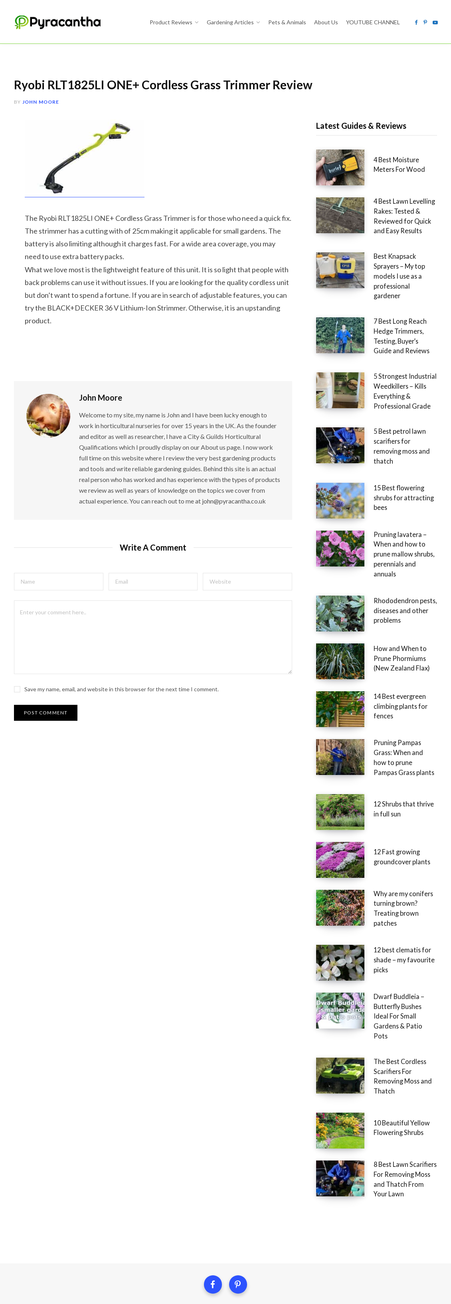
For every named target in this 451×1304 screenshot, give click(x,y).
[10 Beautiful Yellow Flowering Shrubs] (337, 1035)
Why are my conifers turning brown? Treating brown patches (396, 840)
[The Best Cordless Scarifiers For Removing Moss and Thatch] (337, 987)
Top (225, 1287)
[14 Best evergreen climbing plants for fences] (337, 652)
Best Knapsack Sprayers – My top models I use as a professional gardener (393, 260)
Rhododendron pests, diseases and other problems (397, 553)
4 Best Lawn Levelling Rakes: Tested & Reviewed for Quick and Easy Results (397, 212)
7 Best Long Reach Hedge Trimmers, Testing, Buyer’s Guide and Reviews (394, 308)
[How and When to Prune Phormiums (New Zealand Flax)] (337, 604)
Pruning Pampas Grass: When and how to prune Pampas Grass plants (390, 697)
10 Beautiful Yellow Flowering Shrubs (384, 1031)
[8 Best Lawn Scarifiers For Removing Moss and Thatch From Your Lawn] (337, 1083)
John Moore (40, 102)
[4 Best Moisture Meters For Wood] (337, 167)
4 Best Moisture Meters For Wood (396, 164)
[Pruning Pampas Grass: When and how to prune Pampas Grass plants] (337, 700)
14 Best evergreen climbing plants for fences (395, 649)
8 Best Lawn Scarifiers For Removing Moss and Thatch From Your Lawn (396, 1080)
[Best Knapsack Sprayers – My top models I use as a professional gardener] (337, 263)
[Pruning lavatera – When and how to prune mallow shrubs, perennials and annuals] (337, 509)
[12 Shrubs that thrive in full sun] (337, 748)
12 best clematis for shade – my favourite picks (396, 888)
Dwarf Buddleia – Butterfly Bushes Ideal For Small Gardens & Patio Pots (395, 936)
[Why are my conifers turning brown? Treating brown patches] (337, 843)
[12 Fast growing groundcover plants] (337, 796)
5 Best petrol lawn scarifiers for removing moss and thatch (396, 410)
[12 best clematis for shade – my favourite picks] (337, 891)
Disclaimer (208, 1212)
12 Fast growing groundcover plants (384, 792)
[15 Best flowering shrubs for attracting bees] (337, 461)
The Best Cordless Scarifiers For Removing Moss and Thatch (397, 984)
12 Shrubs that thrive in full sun (394, 744)
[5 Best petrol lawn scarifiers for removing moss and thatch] (337, 413)
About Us (257, 1212)
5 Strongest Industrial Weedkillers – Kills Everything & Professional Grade (393, 359)
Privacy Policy (149, 1212)
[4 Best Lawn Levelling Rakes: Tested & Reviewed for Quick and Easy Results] (337, 215)
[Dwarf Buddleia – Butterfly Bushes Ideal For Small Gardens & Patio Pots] (337, 939)
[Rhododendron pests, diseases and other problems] (337, 556)
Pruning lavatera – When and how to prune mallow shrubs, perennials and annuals (397, 505)
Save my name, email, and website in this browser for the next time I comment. (121, 684)
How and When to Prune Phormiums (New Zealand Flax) (393, 601)
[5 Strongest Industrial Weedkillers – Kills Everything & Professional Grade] (337, 362)
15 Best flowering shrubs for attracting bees (397, 457)
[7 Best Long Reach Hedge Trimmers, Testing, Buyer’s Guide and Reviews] (337, 311)
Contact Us (307, 1212)
